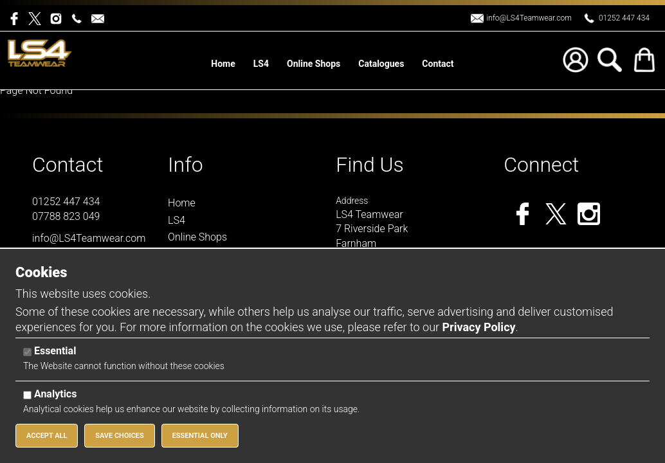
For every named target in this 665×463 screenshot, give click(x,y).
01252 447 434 (624, 18)
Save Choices (119, 435)
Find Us (370, 164)
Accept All (46, 435)
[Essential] (27, 352)
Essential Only (200, 435)
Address (352, 200)
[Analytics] (27, 395)
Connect (541, 164)
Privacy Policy (478, 327)
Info (185, 164)
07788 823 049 (66, 216)
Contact (68, 164)
